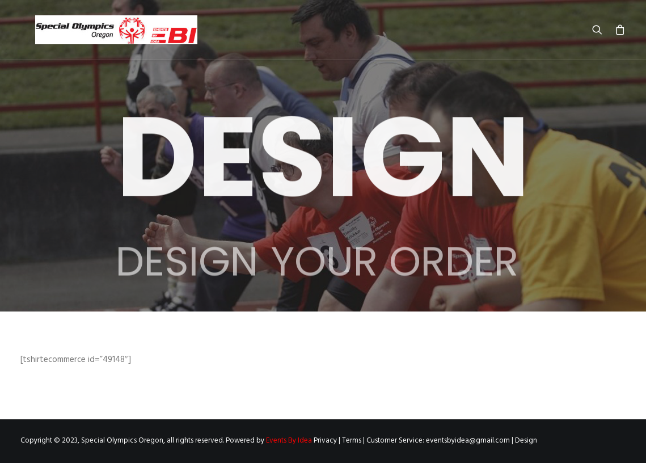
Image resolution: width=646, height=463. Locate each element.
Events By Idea (289, 441)
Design (526, 441)
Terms (351, 441)
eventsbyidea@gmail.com (468, 441)
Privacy (325, 441)
